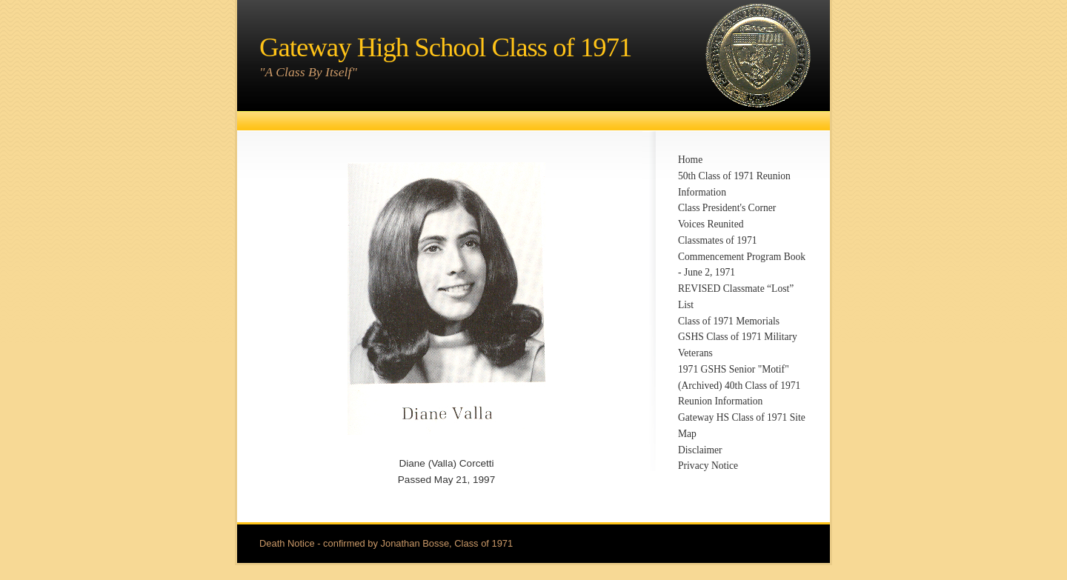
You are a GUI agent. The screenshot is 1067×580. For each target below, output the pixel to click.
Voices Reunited (710, 224)
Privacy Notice (708, 465)
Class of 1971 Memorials (729, 321)
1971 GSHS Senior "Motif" (733, 369)
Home (690, 159)
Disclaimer (700, 450)
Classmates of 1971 (717, 240)
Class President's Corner (727, 207)
